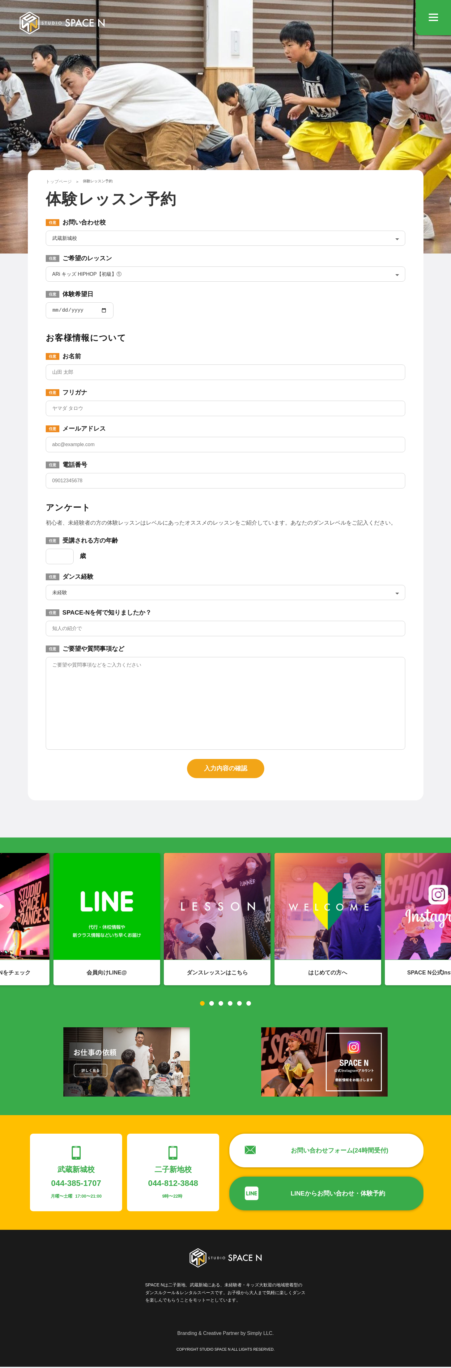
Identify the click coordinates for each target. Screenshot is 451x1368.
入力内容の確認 (225, 769)
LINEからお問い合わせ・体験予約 (338, 1194)
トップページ (59, 181)
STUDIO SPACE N (62, 23)
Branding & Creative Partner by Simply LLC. (225, 1334)
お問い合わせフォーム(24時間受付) (340, 1151)
